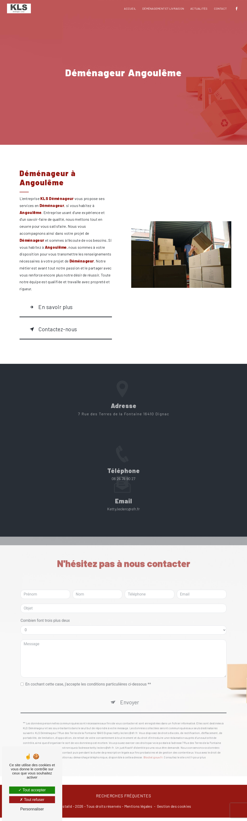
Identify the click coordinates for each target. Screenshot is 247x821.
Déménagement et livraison (163, 8)
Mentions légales (138, 809)
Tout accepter (32, 790)
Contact (219, 8)
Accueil (130, 8)
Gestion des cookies (174, 809)
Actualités (198, 8)
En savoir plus (51, 308)
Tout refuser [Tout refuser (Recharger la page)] (32, 800)
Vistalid (65, 809)
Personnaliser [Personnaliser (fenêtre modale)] (32, 809)
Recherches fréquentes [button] (123, 799)
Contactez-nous (55, 331)
